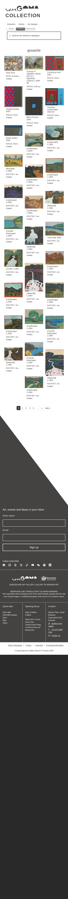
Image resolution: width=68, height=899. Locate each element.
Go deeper (33, 24)
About (5, 623)
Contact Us (55, 636)
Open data (7, 612)
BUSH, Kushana (12, 76)
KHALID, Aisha (53, 78)
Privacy (29, 645)
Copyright (39, 645)
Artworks (11, 24)
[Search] (34, 35)
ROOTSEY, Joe (53, 148)
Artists (21, 24)
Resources (30, 29)
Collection (23, 15)
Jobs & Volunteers (15, 645)
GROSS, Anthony (33, 86)
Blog (4, 620)
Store (5, 618)
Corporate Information (55, 645)
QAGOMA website (10, 615)
